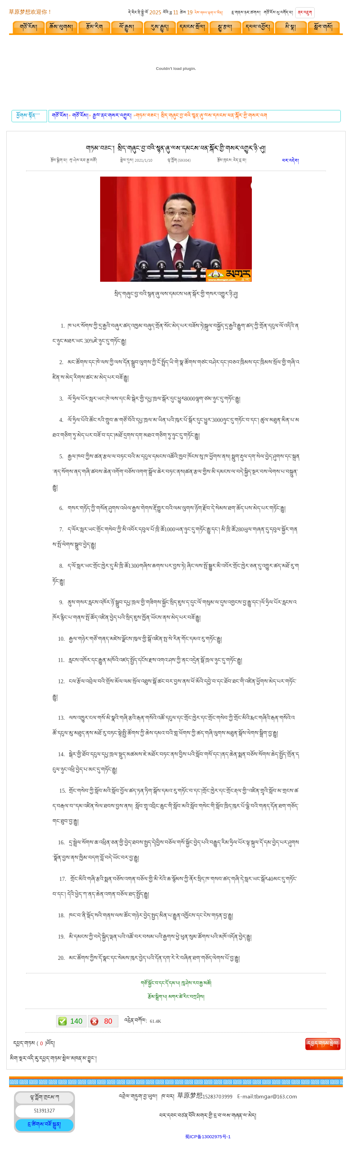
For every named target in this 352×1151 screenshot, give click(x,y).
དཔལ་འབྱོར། (258, 27)
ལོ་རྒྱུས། (127, 27)
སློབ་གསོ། (323, 27)
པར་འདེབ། (290, 161)
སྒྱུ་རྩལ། (225, 27)
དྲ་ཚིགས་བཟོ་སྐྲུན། (44, 1125)
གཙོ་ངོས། (29, 27)
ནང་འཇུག (305, 13)
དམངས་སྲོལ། (193, 27)
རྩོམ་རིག (94, 27)
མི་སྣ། (290, 27)
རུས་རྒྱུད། (160, 27)
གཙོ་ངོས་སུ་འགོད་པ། (278, 13)
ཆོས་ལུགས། (61, 27)
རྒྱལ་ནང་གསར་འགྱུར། (113, 116)
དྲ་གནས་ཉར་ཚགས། (246, 13)
